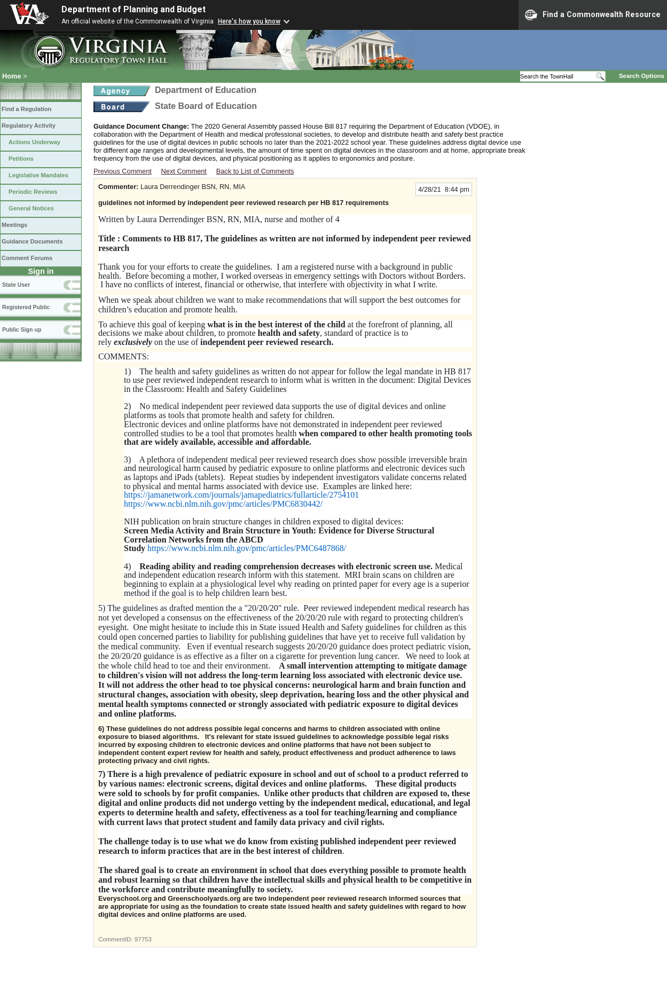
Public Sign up (21, 329)
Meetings (14, 225)
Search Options (641, 76)
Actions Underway (34, 142)
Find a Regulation (26, 109)
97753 (143, 939)
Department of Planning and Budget (133, 9)
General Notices (31, 208)
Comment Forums (27, 258)
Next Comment (184, 171)
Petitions (21, 158)
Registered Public (26, 307)
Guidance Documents (32, 241)
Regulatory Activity (29, 125)
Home (11, 76)
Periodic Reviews (33, 191)
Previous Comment (122, 171)
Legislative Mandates (38, 175)
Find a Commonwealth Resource (593, 15)
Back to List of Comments (255, 171)
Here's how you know (249, 21)
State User (16, 284)
